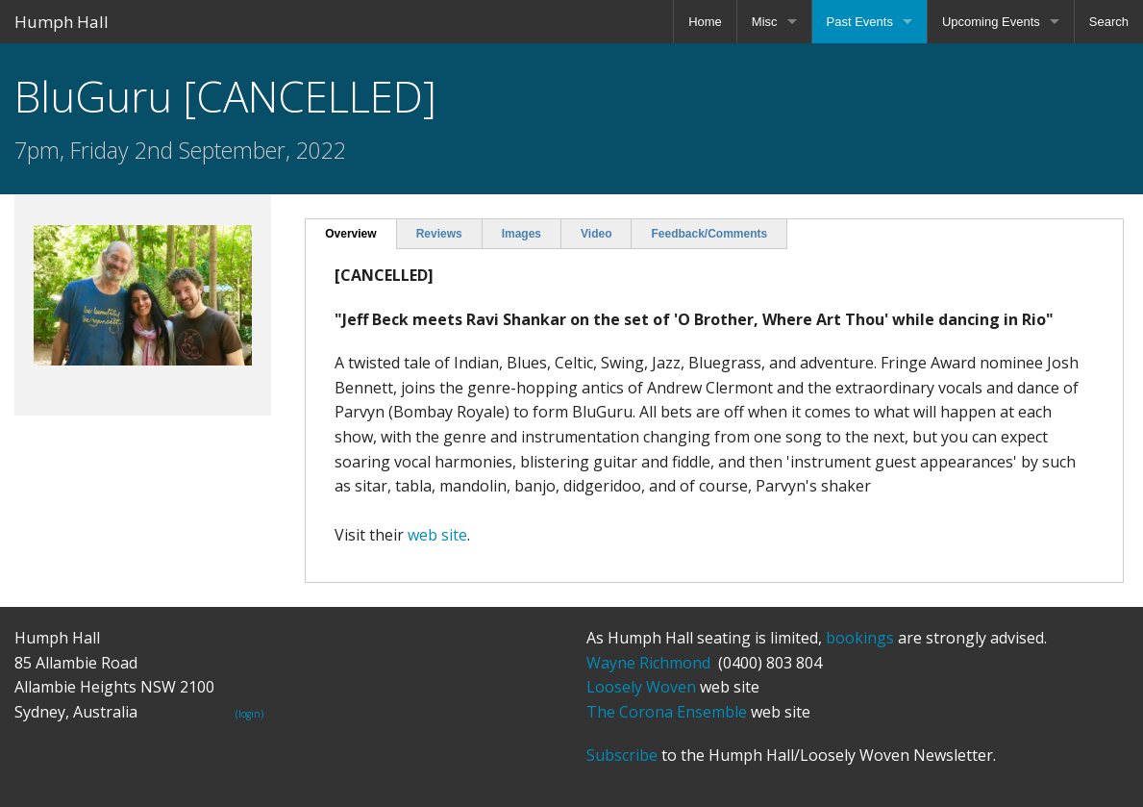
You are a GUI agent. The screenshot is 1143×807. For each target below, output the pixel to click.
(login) (249, 713)
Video (596, 233)
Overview (350, 233)
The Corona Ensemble (666, 711)
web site (437, 534)
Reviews (439, 233)
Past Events (860, 21)
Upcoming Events (991, 21)
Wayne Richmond (648, 662)
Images (521, 233)
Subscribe (622, 755)
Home (705, 21)
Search (1109, 21)
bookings (860, 637)
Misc (765, 21)
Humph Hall (61, 22)
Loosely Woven (641, 686)
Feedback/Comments (709, 233)
